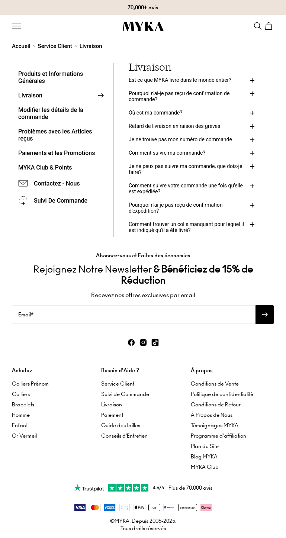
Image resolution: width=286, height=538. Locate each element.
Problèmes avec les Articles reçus (55, 135)
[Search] (257, 26)
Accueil (21, 46)
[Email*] (133, 314)
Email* (25, 314)
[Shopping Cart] (269, 26)
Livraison (91, 46)
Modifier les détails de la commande (50, 113)
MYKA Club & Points (45, 167)
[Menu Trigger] (16, 26)
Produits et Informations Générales (50, 77)
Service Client (55, 46)
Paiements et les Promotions (56, 153)
